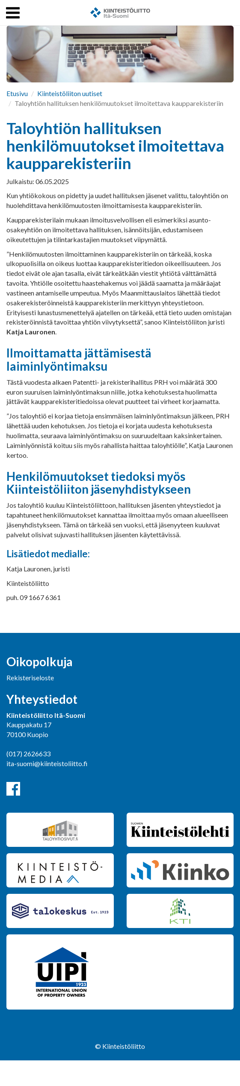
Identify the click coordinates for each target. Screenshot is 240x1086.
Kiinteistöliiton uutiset (69, 93)
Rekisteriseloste (30, 677)
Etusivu (17, 93)
